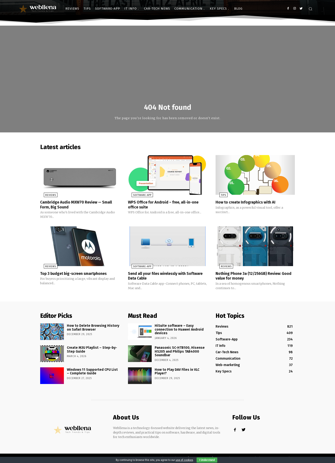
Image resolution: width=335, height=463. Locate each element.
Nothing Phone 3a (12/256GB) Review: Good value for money (252, 277)
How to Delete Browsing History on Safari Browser (93, 328)
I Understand (207, 460)
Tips (219, 196)
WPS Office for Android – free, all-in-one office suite (167, 206)
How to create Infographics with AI (249, 203)
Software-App (138, 196)
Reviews (47, 196)
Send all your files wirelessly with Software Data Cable (161, 277)
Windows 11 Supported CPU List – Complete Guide (92, 372)
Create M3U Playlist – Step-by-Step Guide (92, 350)
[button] (310, 9)
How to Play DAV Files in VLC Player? (177, 372)
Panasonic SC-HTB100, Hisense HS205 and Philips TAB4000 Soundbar (180, 352)
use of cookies (184, 460)
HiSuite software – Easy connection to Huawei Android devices (179, 330)
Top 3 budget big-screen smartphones (77, 274)
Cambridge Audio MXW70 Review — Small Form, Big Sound (74, 206)
